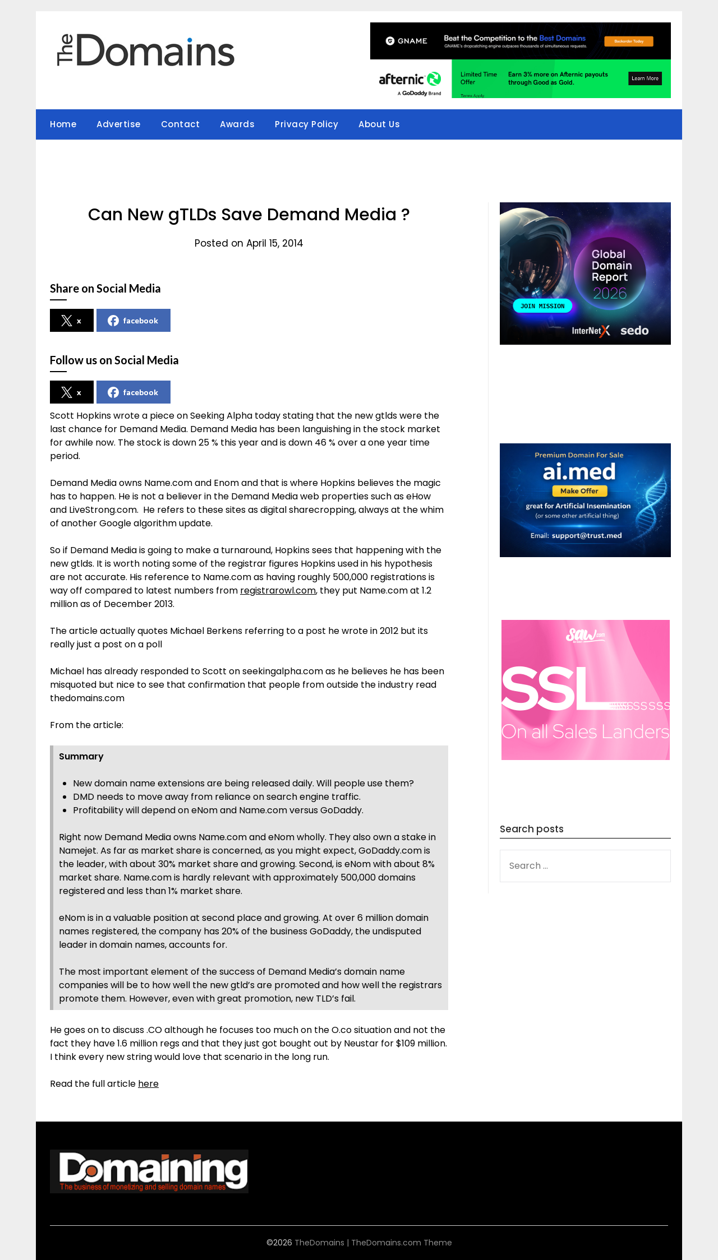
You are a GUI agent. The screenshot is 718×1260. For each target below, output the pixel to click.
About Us (379, 124)
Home (63, 124)
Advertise (118, 124)
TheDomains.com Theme (401, 1242)
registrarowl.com (278, 590)
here (148, 1083)
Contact (180, 124)
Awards (237, 124)
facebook (133, 320)
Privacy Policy (306, 124)
